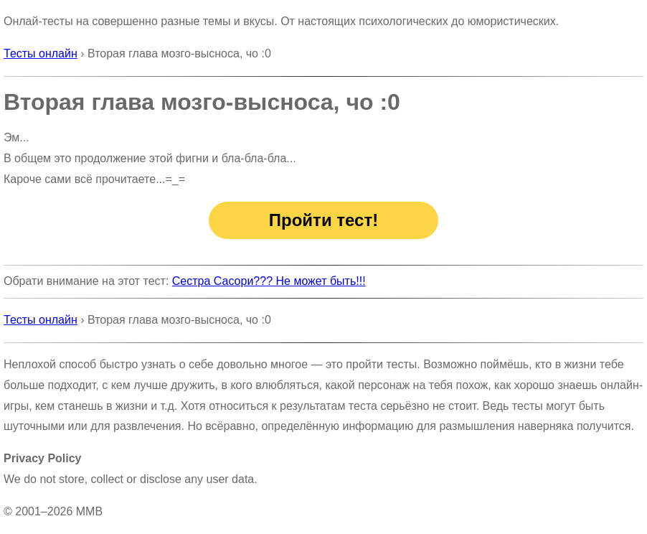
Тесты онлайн (40, 53)
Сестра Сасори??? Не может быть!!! (269, 281)
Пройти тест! (323, 220)
